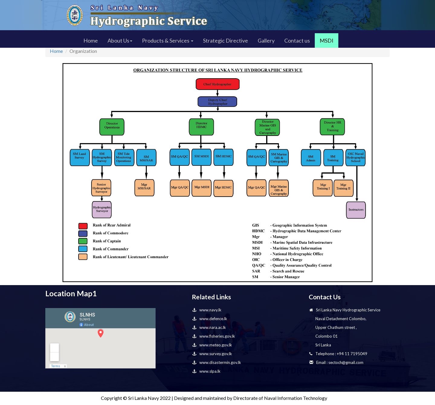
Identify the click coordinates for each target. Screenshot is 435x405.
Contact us (297, 40)
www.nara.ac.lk (209, 327)
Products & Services (167, 40)
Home (90, 40)
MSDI (327, 40)
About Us (120, 40)
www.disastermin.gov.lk (216, 362)
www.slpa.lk (206, 371)
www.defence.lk (209, 318)
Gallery (266, 40)
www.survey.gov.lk (212, 353)
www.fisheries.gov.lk (213, 336)
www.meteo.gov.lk (212, 344)
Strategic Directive (225, 40)
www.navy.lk (206, 309)
